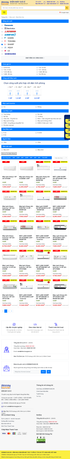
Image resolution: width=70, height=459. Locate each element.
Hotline (62, 2)
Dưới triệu (7, 67)
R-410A (40, 133)
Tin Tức (38, 396)
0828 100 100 (51, 2)
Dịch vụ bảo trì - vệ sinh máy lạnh (10, 418)
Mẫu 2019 (6, 150)
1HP (14, 157)
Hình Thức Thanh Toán (7, 426)
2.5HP (26, 157)
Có (4, 107)
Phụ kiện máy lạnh (9, 125)
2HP (22, 157)
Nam (43, 371)
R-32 (5, 135)
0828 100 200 (64, 3)
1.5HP (17, 157)
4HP (35, 157)
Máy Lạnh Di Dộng (9, 121)
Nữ (49, 371)
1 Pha (5, 142)
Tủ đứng (40, 116)
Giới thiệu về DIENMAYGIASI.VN (45, 389)
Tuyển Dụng (39, 394)
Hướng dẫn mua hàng (7, 421)
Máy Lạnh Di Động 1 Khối (45, 121)
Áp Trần (6, 116)
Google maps (64, 12)
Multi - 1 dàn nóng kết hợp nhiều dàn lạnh (49, 118)
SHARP (4, 182)
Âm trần (40, 114)
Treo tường (7, 114)
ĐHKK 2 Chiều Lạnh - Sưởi (45, 123)
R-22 (5, 133)
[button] (61, 157)
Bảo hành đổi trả (6, 423)
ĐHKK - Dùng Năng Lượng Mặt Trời (13, 123)
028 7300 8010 (51, 3)
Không (39, 107)
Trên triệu (42, 74)
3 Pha (39, 142)
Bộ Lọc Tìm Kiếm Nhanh (9, 153)
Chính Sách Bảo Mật (42, 391)
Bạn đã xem (39, 3)
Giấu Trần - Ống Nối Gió (10, 118)
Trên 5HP (44, 157)
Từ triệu (42, 67)
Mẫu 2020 (41, 150)
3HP (31, 157)
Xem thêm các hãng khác (35, 58)
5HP (39, 157)
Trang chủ (4, 17)
